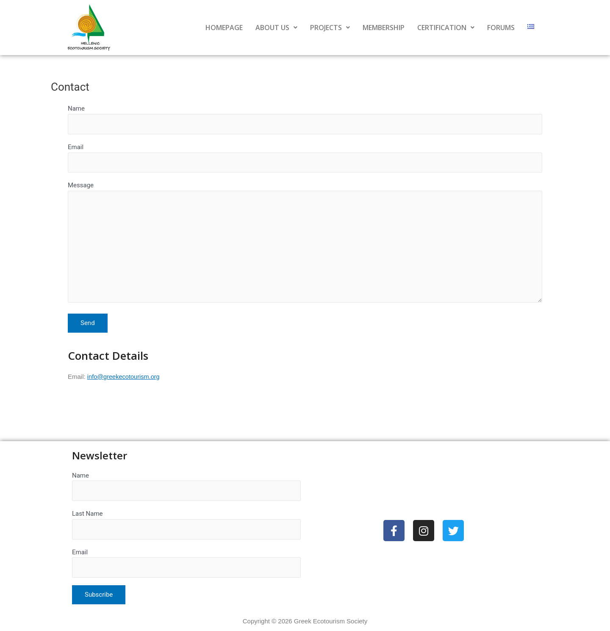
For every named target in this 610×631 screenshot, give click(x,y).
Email (305, 159)
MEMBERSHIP (384, 27)
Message (305, 247)
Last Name (186, 524)
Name (305, 120)
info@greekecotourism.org (124, 381)
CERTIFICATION (445, 27)
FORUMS (501, 27)
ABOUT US (276, 27)
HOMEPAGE (224, 27)
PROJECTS (330, 27)
